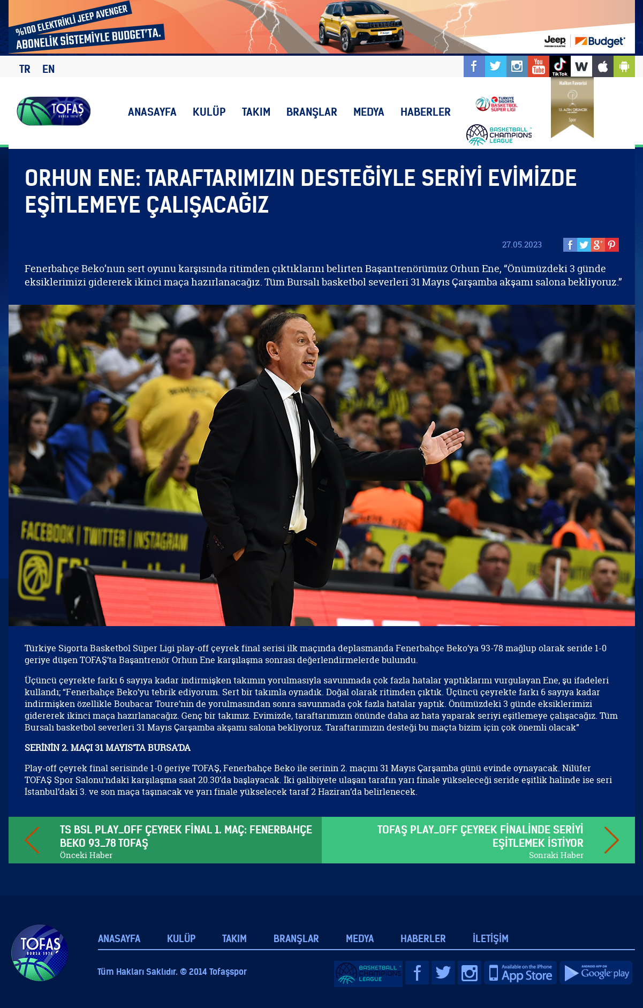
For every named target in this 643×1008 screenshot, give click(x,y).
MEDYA (368, 111)
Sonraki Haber (556, 855)
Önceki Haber (86, 855)
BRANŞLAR (311, 111)
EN (48, 69)
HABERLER (425, 111)
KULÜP (209, 111)
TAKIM (256, 111)
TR (25, 69)
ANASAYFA (152, 111)
